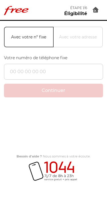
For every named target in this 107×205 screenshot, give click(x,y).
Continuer (53, 90)
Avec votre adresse (78, 37)
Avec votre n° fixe (28, 37)
